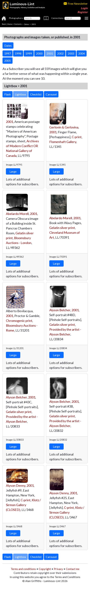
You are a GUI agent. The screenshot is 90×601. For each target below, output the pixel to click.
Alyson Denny (15, 485)
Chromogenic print (19, 321)
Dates (26, 24)
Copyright (45, 569)
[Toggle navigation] (86, 18)
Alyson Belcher (59, 310)
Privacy (58, 569)
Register (82, 12)
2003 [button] (71, 53)
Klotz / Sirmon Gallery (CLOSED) (23, 505)
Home (9, 24)
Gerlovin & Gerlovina (63, 127)
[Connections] (72, 18)
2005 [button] (7, 60)
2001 (9, 122)
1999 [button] (28, 53)
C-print (77, 137)
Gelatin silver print (62, 228)
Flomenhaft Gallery (62, 142)
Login (84, 8)
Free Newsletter (76, 4)
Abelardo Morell (17, 214)
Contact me (72, 569)
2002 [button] (60, 53)
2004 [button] (81, 53)
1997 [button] (7, 53)
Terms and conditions (23, 569)
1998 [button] (18, 53)
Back (4, 24)
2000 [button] (39, 53)
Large (13, 171)
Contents (18, 24)
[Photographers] (32, 18)
